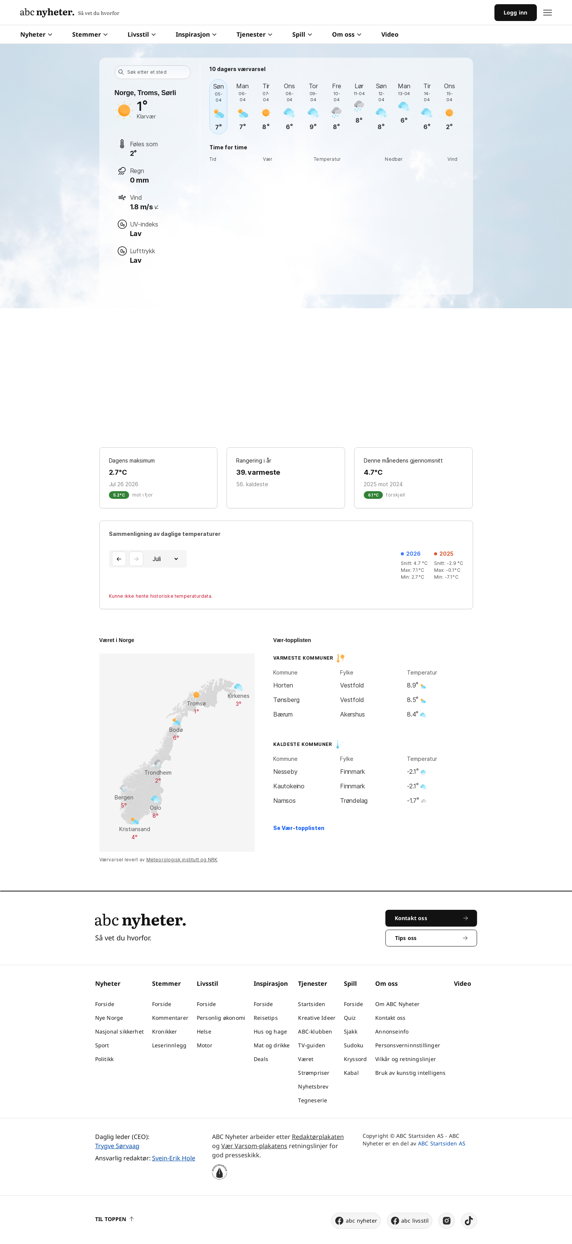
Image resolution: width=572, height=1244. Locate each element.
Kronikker (164, 1031)
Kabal (351, 1072)
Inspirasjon (196, 34)
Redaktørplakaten (318, 1136)
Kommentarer (170, 1017)
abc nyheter (356, 1220)
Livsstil (142, 34)
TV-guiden (311, 1045)
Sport (102, 1045)
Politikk (104, 1059)
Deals (261, 1059)
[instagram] (447, 1221)
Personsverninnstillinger (407, 1045)
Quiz (350, 1017)
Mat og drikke (272, 1045)
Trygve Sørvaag (117, 1146)
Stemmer (90, 34)
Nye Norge (109, 1017)
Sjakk (350, 1031)
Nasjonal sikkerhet (119, 1031)
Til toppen (114, 1219)
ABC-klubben (315, 1031)
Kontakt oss (390, 1017)
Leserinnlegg (169, 1045)
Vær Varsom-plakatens (254, 1146)
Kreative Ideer (316, 1017)
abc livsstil (409, 1220)
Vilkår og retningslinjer (405, 1059)
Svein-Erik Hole (173, 1158)
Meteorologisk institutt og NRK (182, 859)
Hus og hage (270, 1031)
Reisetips (266, 1017)
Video (390, 34)
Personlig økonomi (221, 1017)
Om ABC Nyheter (397, 1004)
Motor (204, 1045)
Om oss (346, 34)
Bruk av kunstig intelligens (410, 1072)
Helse (204, 1031)
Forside (104, 1004)
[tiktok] (469, 1221)
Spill (302, 34)
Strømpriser (313, 1072)
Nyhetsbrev (313, 1086)
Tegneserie (312, 1100)
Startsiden (311, 1004)
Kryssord (355, 1059)
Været (305, 1059)
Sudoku (353, 1045)
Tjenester (254, 34)
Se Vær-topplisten (298, 828)
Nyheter (36, 34)
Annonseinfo (391, 1031)
